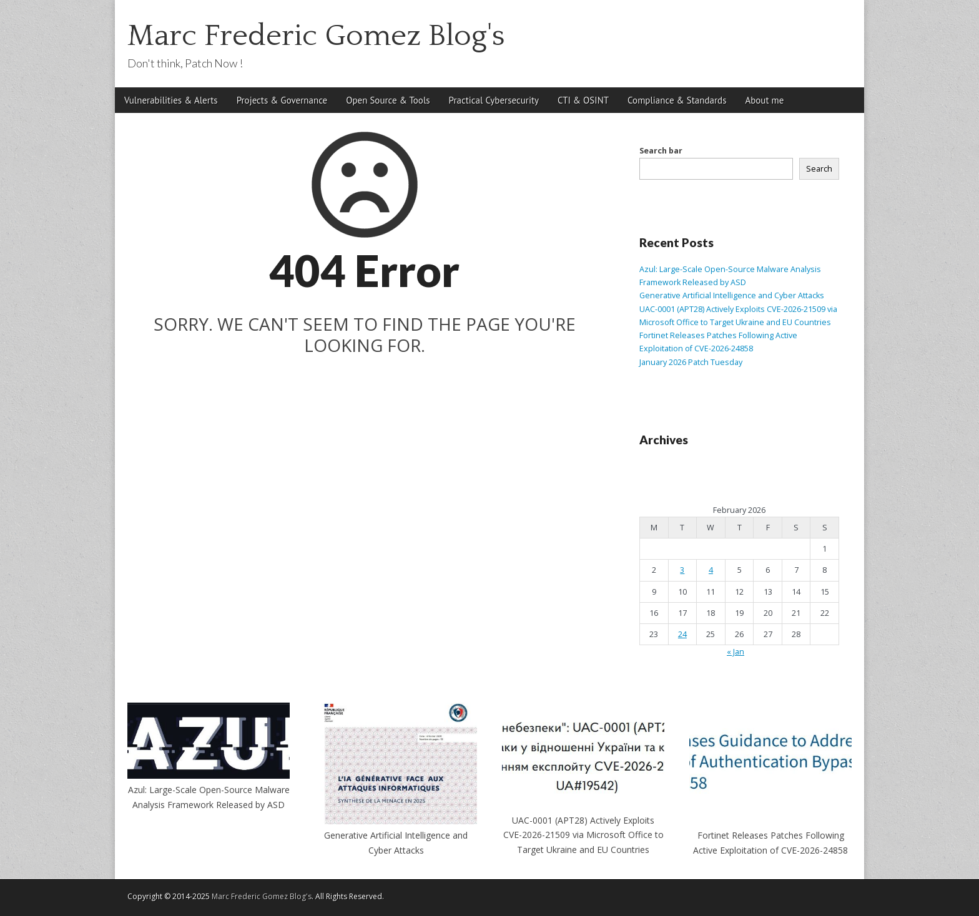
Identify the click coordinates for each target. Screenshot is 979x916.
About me (764, 100)
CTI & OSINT (583, 100)
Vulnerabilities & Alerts (171, 100)
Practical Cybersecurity (494, 100)
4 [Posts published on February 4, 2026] (711, 570)
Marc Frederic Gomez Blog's (316, 35)
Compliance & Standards (676, 100)
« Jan (735, 651)
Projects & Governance (282, 100)
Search (819, 168)
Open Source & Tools (388, 100)
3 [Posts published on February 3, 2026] (682, 570)
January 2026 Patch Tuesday (690, 362)
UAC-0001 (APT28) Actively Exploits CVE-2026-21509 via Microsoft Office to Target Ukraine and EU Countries (583, 834)
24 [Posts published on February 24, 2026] (682, 634)
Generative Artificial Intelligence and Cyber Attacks (731, 295)
